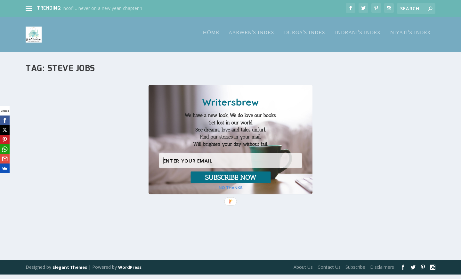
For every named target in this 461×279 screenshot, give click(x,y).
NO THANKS (231, 187)
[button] (230, 130)
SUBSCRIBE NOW (230, 177)
